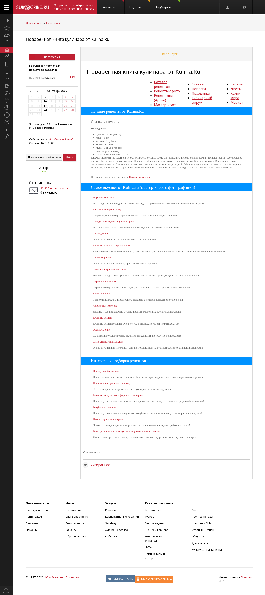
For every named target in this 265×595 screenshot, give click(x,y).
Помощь (31, 530)
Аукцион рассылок (117, 530)
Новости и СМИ (202, 523)
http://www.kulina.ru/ (61, 139)
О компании (74, 510)
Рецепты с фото (167, 91)
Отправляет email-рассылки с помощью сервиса (74, 7)
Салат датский (101, 233)
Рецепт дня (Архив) (163, 97)
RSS (72, 77)
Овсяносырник (101, 329)
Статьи (198, 84)
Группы (139, 5)
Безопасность (75, 523)
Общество (198, 536)
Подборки (167, 5)
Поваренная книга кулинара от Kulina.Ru (68, 39)
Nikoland (247, 577)
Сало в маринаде (102, 257)
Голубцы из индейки (104, 407)
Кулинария (53, 23)
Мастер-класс (165, 104)
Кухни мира (235, 95)
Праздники (201, 93)
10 (45, 101)
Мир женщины (154, 523)
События (111, 536)
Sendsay (110, 523)
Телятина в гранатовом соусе (109, 269)
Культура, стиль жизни (207, 550)
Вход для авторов (37, 510)
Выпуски (112, 5)
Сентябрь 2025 (57, 91)
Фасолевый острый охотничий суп (112, 383)
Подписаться (52, 57)
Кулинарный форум (202, 100)
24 (45, 110)
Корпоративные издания (122, 516)
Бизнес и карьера (157, 530)
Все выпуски (170, 54)
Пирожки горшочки (104, 197)
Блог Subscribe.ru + (78, 516)
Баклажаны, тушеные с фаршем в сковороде (118, 395)
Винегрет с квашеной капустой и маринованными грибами (126, 431)
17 (45, 105)
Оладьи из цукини (139, 176)
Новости (199, 89)
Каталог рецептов (162, 84)
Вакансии (72, 530)
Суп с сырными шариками (108, 341)
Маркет (237, 102)
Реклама (111, 510)
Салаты (237, 84)
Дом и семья (34, 23)
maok (42, 171)
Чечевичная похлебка (105, 305)
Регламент (33, 523)
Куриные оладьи (102, 317)
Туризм (149, 516)
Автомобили (153, 510)
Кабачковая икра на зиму (107, 209)
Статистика (40, 182)
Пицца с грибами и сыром (108, 419)
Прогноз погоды (202, 516)
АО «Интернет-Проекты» (62, 577)
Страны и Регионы (204, 530)
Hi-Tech (149, 547)
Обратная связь (76, 536)
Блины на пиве (101, 293)
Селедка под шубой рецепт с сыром (113, 221)
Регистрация (34, 516)
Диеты (236, 89)
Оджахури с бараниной (106, 371)
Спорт (196, 510)
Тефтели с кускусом (104, 281)
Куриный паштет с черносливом (111, 245)
